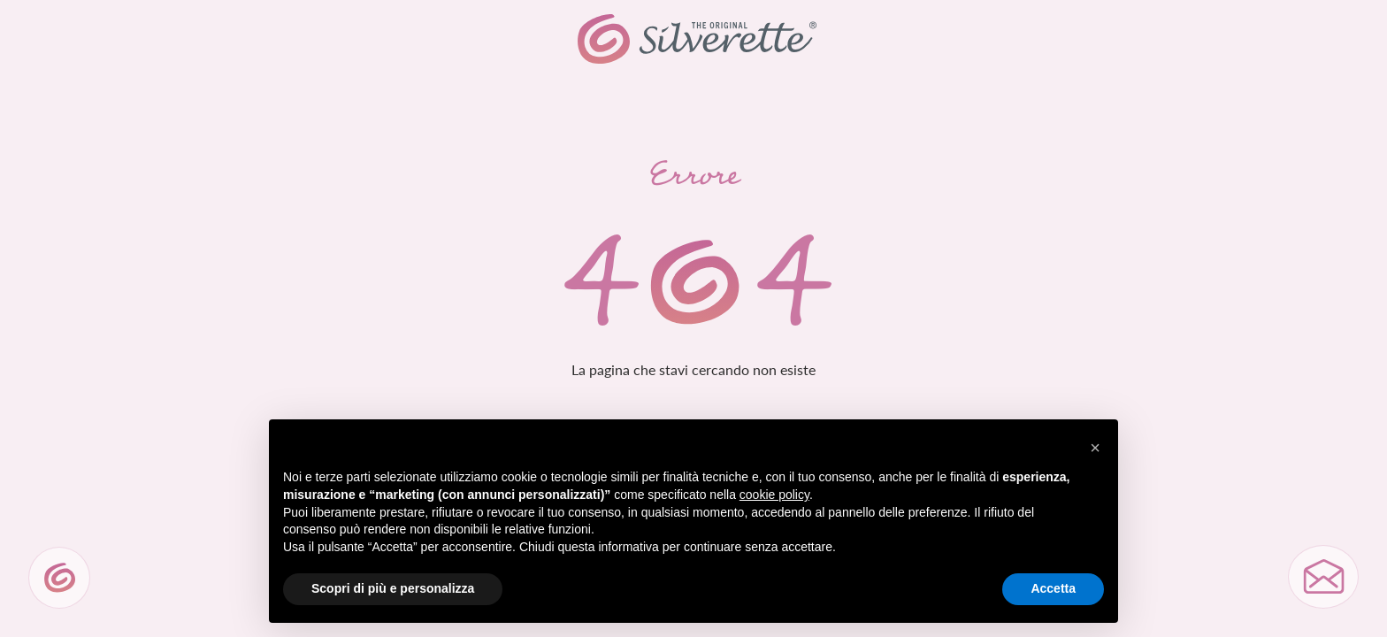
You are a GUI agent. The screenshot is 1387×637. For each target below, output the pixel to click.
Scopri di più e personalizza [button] (392, 588)
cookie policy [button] (774, 494)
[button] (1095, 448)
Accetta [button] (1053, 588)
